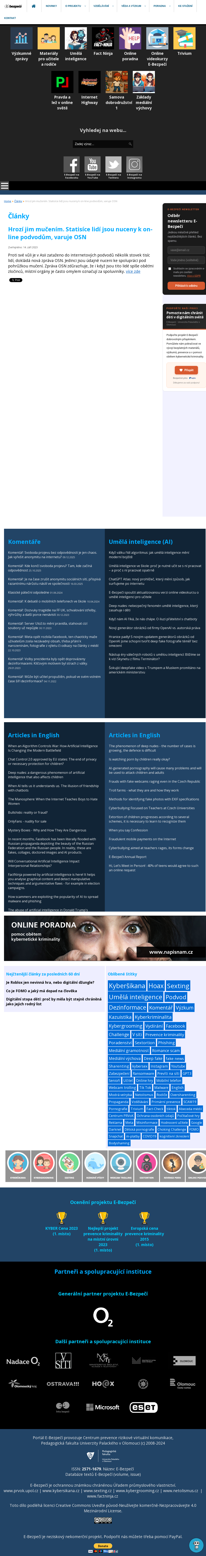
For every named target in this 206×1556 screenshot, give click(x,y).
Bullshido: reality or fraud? (28, 812)
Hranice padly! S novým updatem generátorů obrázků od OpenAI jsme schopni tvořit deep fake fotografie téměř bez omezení (153, 641)
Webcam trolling (122, 1087)
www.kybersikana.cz (60, 1490)
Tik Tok (145, 1087)
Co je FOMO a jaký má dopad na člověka (41, 990)
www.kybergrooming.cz (137, 1490)
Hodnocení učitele (174, 1122)
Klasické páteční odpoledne (28, 592)
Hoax (156, 985)
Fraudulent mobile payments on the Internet (142, 839)
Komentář (161, 1007)
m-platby (133, 1136)
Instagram (159, 1066)
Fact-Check (154, 1108)
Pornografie (118, 1108)
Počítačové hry (188, 1116)
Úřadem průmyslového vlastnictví (144, 1485)
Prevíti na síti (168, 1073)
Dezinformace (127, 1007)
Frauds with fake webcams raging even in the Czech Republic (154, 781)
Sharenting (119, 1066)
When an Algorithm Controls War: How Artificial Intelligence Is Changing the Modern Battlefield (53, 748)
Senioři (114, 1080)
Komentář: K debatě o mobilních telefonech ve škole (47, 601)
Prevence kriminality (164, 1034)
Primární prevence (165, 1101)
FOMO (194, 1129)
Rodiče (162, 1094)
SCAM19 (190, 1101)
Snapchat (116, 1136)
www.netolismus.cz (180, 1490)
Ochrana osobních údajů (155, 1116)
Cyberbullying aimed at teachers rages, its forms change (151, 848)
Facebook (175, 1026)
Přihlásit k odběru (186, 285)
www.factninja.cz (102, 1496)
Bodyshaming (119, 1143)
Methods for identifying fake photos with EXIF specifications (154, 799)
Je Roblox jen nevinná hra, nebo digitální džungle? (50, 982)
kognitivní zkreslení (174, 1136)
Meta (129, 1122)
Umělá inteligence (135, 996)
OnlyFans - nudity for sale (27, 821)
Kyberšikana (127, 985)
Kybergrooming (125, 1026)
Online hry (144, 1080)
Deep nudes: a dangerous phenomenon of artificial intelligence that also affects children (46, 774)
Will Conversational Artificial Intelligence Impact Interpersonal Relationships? (43, 863)
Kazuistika (120, 1017)
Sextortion (145, 1042)
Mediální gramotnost (129, 1050)
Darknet (115, 1129)
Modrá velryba (120, 1094)
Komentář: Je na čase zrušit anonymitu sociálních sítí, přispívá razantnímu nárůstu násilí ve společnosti (54, 581)
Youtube (178, 1066)
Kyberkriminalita (153, 1017)
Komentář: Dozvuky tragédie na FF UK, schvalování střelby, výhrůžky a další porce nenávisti (52, 612)
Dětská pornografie (139, 1129)
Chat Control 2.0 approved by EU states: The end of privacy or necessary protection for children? (52, 761)
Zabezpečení (119, 1073)
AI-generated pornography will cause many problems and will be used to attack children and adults (155, 770)
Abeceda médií (190, 1108)
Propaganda (118, 1101)
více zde (133, 271)
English (178, 1087)
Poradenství (120, 1042)
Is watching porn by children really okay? (139, 759)
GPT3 (187, 1073)
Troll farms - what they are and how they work (144, 790)
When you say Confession (128, 830)
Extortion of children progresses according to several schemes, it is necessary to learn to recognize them (149, 819)
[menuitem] (13, 6)
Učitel (128, 1080)
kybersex (139, 1066)
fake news (175, 1058)
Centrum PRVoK (121, 1116)
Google (196, 1122)
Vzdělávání (140, 1101)
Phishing (166, 1042)
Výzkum (185, 1007)
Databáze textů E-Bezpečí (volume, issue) (103, 1474)
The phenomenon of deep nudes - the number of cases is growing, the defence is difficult (152, 748)
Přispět (186, 370)
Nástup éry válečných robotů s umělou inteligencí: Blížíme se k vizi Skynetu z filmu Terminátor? (154, 656)
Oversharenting (182, 1094)
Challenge (119, 1034)
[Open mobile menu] (4, 185)
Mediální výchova (125, 1058)
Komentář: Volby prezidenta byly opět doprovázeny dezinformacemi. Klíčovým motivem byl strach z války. (48, 661)
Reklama (115, 1122)
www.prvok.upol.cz (21, 1490)
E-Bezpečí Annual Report (127, 857)
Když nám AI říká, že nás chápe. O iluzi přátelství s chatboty (153, 619)
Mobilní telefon (168, 1080)
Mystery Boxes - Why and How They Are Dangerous (47, 830)
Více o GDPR (194, 275)
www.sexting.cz (98, 1490)
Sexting (178, 985)
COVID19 (149, 1136)
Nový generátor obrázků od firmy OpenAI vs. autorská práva (154, 628)
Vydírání (154, 1026)
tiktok (171, 1108)
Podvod (176, 997)
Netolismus (144, 1094)
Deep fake (153, 1058)
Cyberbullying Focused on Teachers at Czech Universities (152, 808)
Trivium (137, 1108)
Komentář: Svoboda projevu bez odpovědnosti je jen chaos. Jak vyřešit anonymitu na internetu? (52, 554)
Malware (161, 1087)
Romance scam (166, 1050)
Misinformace (147, 1122)
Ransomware (143, 1073)
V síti (137, 1034)
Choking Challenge (172, 1129)
